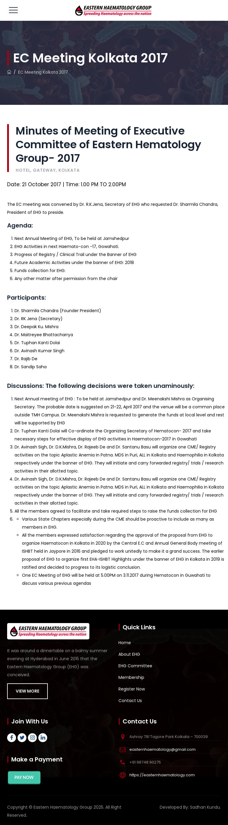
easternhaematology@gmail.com (162, 749)
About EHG (129, 654)
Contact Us (130, 701)
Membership (131, 677)
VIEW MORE (27, 691)
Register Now (131, 689)
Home (124, 643)
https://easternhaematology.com (162, 775)
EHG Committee (135, 666)
